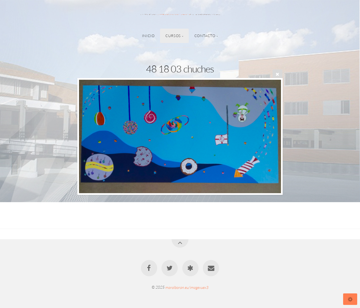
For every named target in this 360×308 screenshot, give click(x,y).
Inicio (148, 35)
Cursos (173, 35)
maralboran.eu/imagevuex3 (186, 287)
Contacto (204, 35)
